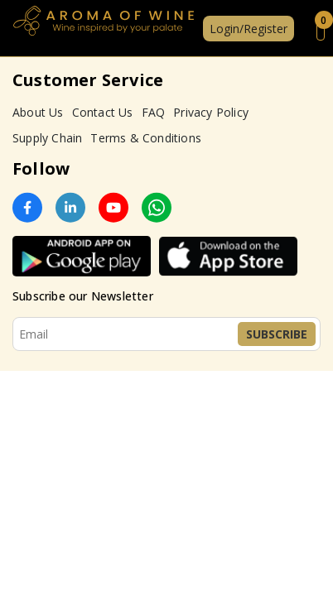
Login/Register (248, 28)
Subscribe (276, 334)
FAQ (154, 112)
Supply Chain (47, 138)
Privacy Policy (211, 112)
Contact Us (102, 112)
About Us (38, 112)
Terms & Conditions (145, 138)
